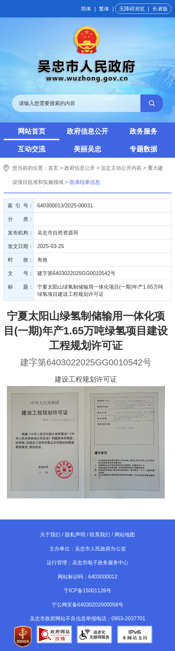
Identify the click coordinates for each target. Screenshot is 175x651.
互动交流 (31, 149)
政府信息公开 (87, 131)
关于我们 (50, 535)
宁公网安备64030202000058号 (87, 605)
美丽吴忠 (87, 149)
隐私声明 (75, 535)
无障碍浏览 (132, 9)
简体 (86, 9)
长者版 (160, 9)
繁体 (104, 9)
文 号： (20, 273)
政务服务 (143, 131)
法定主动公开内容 (121, 168)
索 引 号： (20, 206)
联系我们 (100, 535)
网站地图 (125, 535)
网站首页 (31, 131)
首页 (53, 168)
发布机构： (20, 233)
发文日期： (20, 246)
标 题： (20, 287)
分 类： (20, 219)
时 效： (20, 260)
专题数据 (143, 149)
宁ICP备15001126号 (87, 590)
